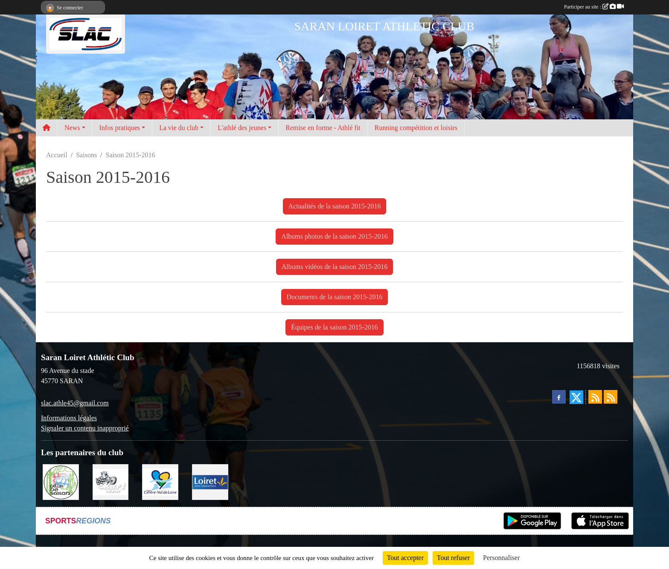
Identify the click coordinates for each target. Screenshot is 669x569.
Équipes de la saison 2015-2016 (334, 327)
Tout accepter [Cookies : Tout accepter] (405, 557)
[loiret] (210, 481)
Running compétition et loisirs (416, 127)
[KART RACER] (111, 481)
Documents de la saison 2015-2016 (335, 296)
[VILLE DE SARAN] (61, 481)
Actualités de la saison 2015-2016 (334, 206)
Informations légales (69, 418)
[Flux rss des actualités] (595, 397)
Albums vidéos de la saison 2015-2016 (334, 266)
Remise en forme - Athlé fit (323, 127)
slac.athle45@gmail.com (75, 403)
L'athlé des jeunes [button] (242, 127)
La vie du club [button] (178, 127)
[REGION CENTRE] (160, 481)
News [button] (72, 127)
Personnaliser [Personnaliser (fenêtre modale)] (501, 557)
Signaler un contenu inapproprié (85, 428)
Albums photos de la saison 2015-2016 (334, 236)
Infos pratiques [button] (119, 127)
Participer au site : (594, 7)
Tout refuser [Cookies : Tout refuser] (453, 557)
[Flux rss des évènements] (610, 397)
